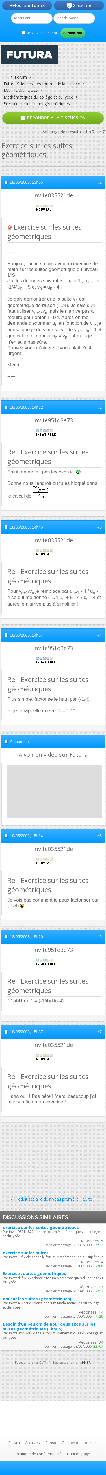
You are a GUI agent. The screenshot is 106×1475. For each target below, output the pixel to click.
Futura (14, 1442)
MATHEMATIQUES (21, 90)
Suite (87, 1199)
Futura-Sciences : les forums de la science (42, 83)
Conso (50, 1442)
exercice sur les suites (26, 1252)
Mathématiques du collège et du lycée (38, 97)
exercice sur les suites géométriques (41, 1227)
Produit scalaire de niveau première (46, 1199)
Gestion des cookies (79, 1442)
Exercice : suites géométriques (34, 1273)
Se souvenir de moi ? (40, 32)
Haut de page (78, 1453)
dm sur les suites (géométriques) (37, 1298)
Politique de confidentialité (39, 1453)
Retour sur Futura (27, 5)
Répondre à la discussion (53, 118)
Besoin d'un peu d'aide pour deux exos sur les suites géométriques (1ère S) (49, 1326)
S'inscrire (79, 6)
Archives (32, 1442)
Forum (21, 77)
